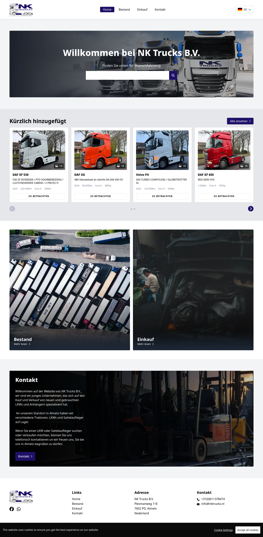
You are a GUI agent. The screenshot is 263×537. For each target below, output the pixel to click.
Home (107, 9)
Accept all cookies (247, 530)
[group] (38, 164)
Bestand (124, 9)
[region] (131, 530)
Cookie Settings (223, 530)
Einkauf (142, 9)
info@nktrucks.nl (212, 504)
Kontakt (160, 9)
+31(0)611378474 (213, 499)
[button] (12, 208)
